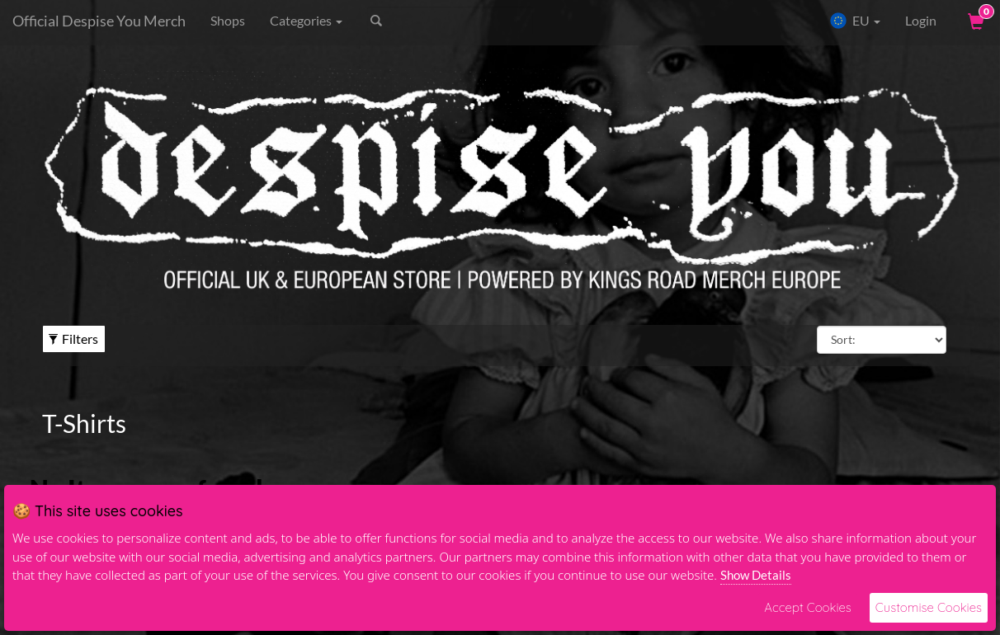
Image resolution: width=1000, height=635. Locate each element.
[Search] (450, 21)
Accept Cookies (807, 607)
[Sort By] (881, 340)
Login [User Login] (920, 20)
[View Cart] (974, 20)
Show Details (755, 574)
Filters (73, 338)
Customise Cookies (928, 607)
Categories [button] (306, 20)
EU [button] (854, 21)
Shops (227, 20)
